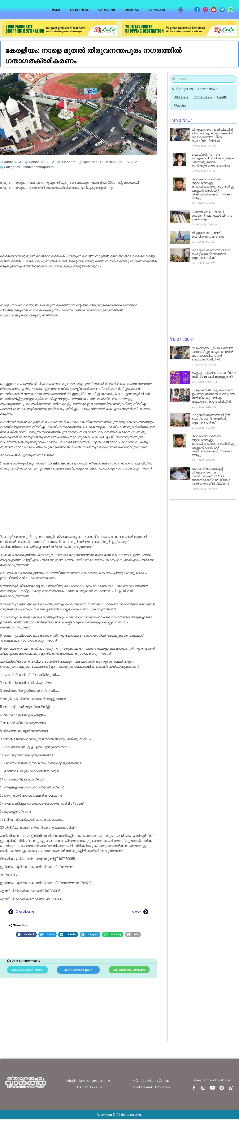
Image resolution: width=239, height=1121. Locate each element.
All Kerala (182, 97)
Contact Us (157, 9)
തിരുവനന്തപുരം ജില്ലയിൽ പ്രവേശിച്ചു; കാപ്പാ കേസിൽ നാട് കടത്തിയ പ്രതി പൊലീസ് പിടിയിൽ (212, 135)
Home (56, 9)
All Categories (182, 89)
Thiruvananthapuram (38, 167)
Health (225, 97)
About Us (132, 9)
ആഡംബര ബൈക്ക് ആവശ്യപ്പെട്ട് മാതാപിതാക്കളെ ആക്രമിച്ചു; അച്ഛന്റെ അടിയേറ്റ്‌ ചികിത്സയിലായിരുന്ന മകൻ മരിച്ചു (213, 188)
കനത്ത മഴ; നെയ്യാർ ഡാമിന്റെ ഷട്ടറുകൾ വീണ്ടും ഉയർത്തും (212, 215)
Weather (181, 106)
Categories (107, 9)
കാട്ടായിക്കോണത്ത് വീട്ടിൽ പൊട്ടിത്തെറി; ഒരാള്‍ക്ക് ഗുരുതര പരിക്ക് (211, 254)
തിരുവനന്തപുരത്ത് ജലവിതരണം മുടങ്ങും (208, 234)
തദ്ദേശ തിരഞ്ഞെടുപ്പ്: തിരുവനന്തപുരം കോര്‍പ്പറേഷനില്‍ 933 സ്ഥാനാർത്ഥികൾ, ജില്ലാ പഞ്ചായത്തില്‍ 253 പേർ (211, 475)
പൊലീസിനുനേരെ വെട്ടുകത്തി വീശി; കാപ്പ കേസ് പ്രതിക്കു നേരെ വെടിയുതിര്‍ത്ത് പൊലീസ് (213, 160)
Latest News (79, 9)
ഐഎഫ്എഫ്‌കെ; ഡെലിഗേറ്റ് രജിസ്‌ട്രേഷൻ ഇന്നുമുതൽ (214, 374)
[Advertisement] (77, 222)
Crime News (204, 97)
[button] (180, 10)
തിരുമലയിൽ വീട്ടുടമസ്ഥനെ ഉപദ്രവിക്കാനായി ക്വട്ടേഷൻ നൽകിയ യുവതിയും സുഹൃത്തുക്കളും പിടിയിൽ (213, 395)
